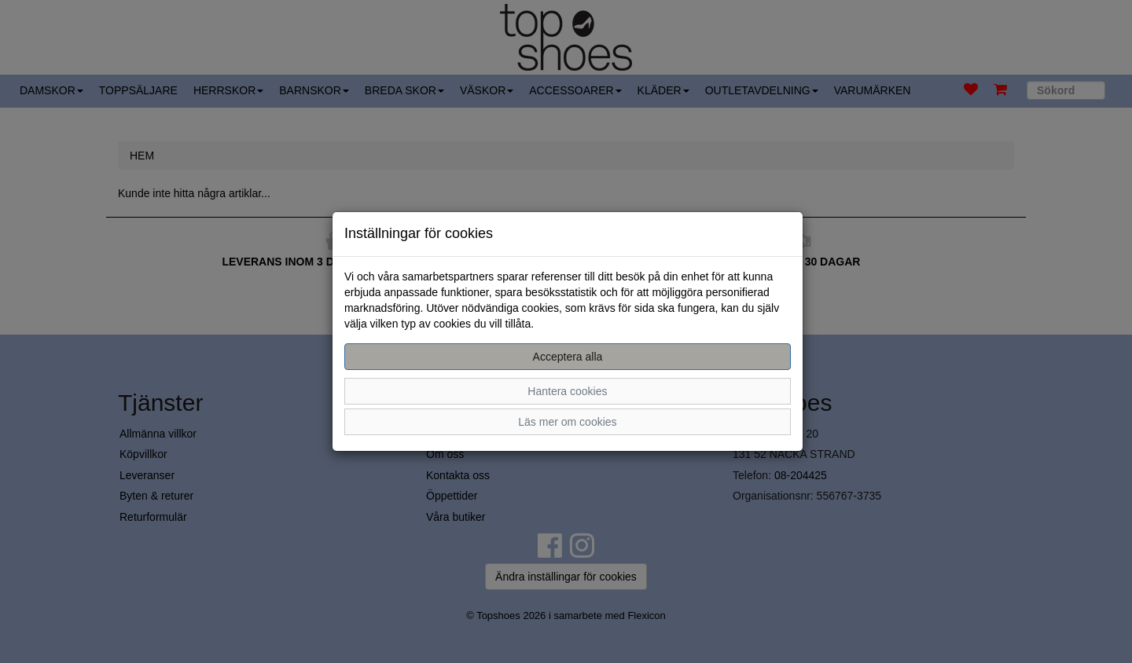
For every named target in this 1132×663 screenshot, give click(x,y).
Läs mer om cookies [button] (567, 422)
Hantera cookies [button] (567, 391)
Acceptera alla (568, 356)
